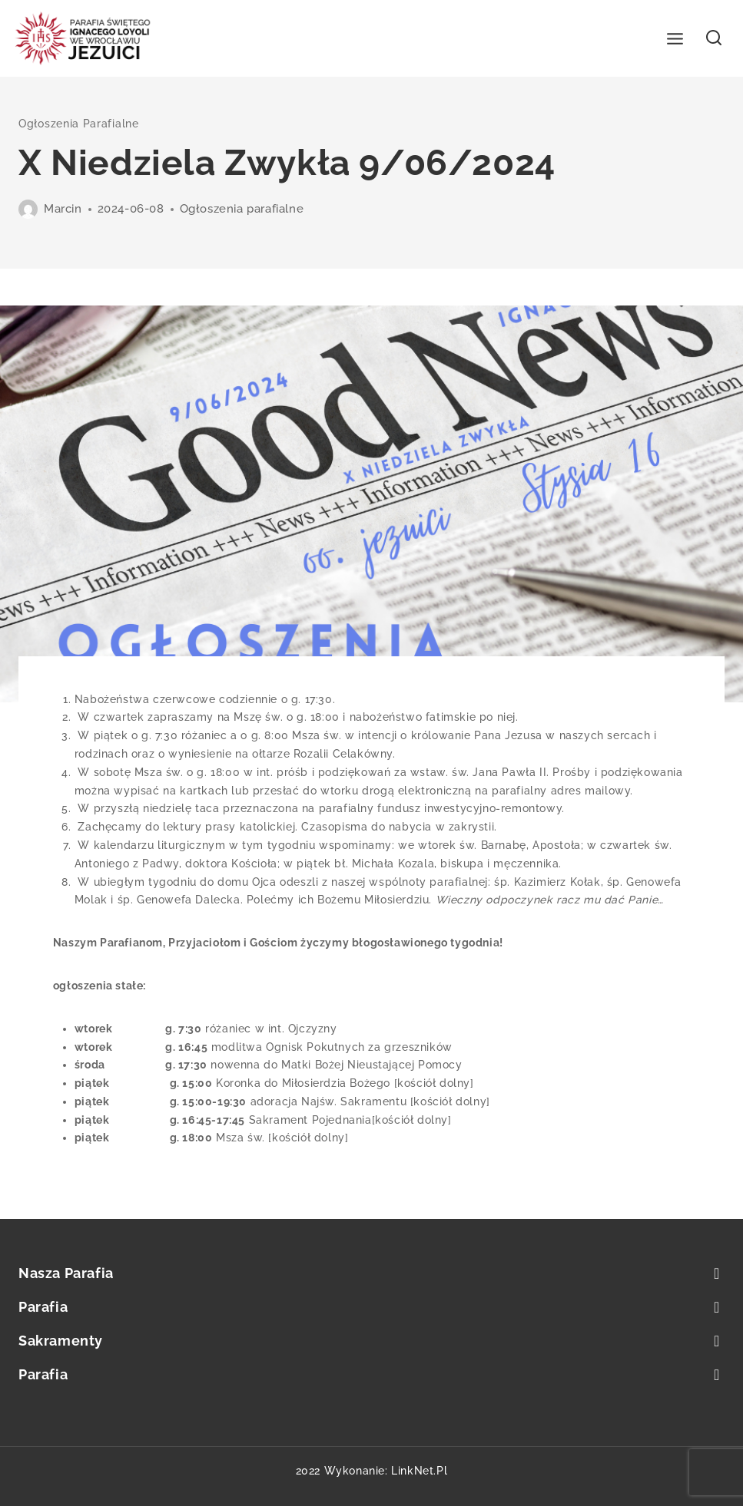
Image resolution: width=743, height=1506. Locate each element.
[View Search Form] (714, 39)
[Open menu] (675, 38)
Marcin (63, 209)
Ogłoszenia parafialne (78, 123)
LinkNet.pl (419, 1471)
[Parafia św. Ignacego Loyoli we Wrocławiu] (83, 39)
